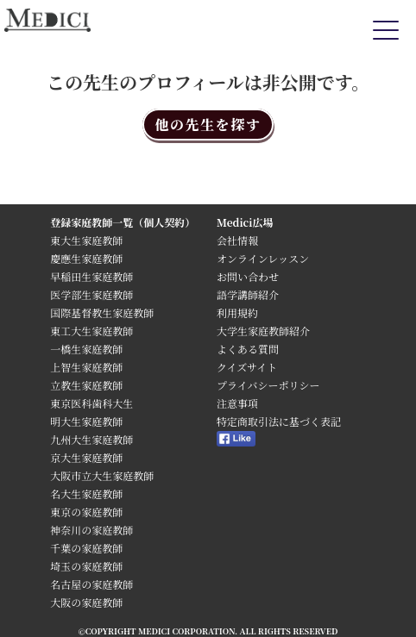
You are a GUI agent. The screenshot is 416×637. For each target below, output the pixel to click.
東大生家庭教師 (86, 240)
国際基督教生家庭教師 (102, 312)
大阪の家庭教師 (86, 602)
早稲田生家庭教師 (91, 276)
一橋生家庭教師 (86, 348)
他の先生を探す (207, 124)
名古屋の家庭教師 (91, 584)
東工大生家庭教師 (91, 330)
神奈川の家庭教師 (91, 529)
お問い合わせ (248, 276)
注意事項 (237, 403)
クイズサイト (247, 366)
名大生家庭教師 (86, 493)
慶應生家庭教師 (86, 258)
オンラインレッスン (263, 258)
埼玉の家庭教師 (86, 566)
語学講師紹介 (248, 294)
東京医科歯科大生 (91, 403)
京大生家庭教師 (86, 457)
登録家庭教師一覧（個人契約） (122, 222)
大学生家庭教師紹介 (263, 330)
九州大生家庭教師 (91, 439)
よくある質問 (248, 348)
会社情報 (237, 240)
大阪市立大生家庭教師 (102, 475)
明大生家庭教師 (86, 421)
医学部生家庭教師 (91, 294)
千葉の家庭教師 (86, 547)
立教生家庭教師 (86, 385)
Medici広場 (245, 222)
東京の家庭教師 (86, 511)
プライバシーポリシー (268, 385)
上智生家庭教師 (86, 366)
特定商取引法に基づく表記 (284, 421)
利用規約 (237, 312)
